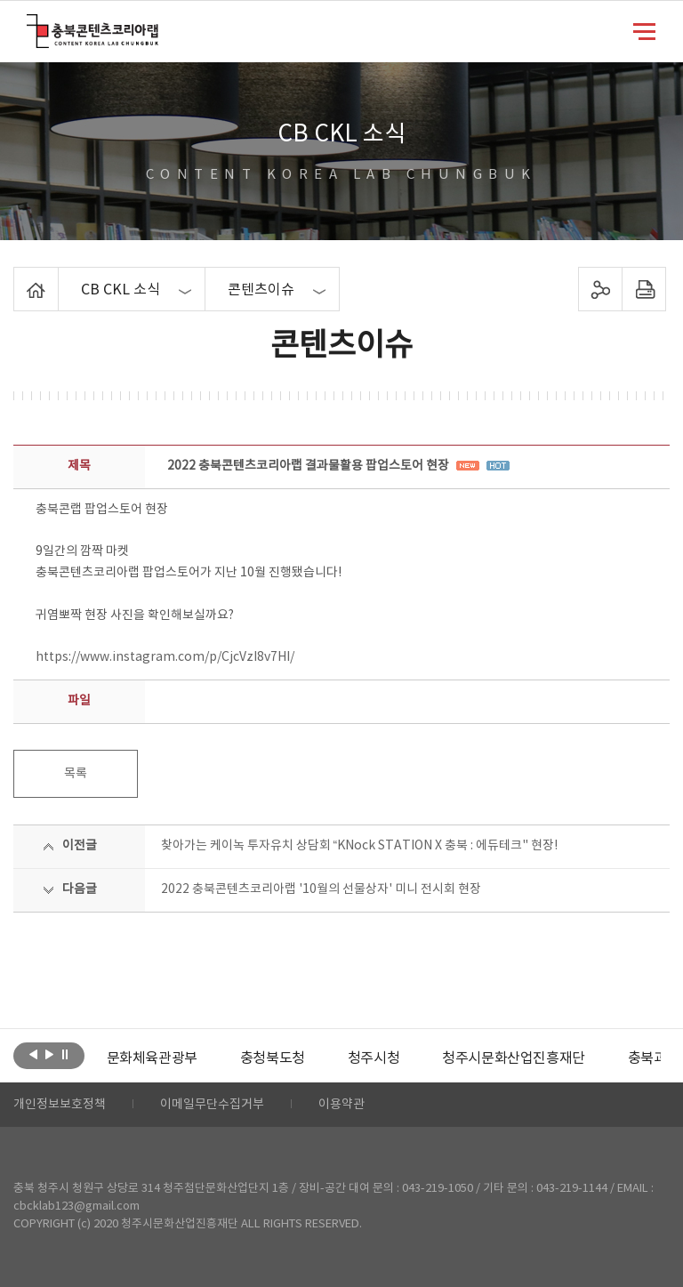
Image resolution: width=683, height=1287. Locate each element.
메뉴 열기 (644, 30)
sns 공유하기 (599, 289)
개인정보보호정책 (59, 1105)
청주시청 (373, 1058)
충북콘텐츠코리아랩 (31, 24)
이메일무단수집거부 (212, 1105)
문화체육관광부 (152, 1058)
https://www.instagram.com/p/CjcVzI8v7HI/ (165, 657)
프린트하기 (643, 289)
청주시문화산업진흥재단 (513, 1058)
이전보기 (33, 1054)
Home (18, 277)
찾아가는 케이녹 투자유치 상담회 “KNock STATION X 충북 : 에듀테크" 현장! (359, 846)
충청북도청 (272, 1058)
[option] (152, 1058)
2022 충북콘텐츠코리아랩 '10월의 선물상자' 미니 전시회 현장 (321, 889)
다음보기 (49, 1054)
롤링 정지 (65, 1054)
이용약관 (341, 1105)
